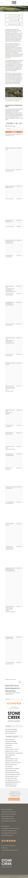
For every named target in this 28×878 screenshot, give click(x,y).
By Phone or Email (14, 799)
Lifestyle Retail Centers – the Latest (11, 760)
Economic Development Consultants (8, 820)
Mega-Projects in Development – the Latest (12, 762)
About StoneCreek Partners (7, 809)
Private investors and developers (11, 729)
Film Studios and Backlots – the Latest (12, 749)
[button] (15, 132)
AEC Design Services (5, 826)
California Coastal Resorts (9, 739)
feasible (13, 47)
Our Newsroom (4, 847)
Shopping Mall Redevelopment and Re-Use (12, 782)
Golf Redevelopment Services (14, 24)
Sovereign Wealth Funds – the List (11, 783)
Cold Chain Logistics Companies (10, 741)
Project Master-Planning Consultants (9, 830)
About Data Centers (8, 745)
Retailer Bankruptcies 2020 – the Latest (12, 772)
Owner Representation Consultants (8, 811)
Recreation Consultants (14, 19)
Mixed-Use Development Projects (11, 764)
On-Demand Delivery (8, 766)
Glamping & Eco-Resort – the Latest (11, 751)
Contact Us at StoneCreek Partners (8, 845)
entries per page (12, 126)
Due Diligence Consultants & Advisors (8, 814)
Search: (8, 128)
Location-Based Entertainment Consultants (10, 828)
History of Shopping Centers (10, 755)
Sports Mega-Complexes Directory (11, 780)
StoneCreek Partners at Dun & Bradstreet (9, 850)
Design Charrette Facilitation (7, 835)
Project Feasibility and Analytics (10, 770)
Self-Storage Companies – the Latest (11, 776)
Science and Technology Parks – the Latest (12, 774)
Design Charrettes (8, 747)
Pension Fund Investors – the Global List (12, 768)
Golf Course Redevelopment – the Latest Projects (14, 753)
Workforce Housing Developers (10, 785)
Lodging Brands (8, 756)
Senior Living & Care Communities (11, 778)
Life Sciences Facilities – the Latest (11, 758)
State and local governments (10, 733)
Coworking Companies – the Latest (11, 743)
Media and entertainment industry (11, 731)
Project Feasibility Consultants (7, 816)
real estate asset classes (10, 39)
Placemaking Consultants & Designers (9, 833)
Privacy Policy (15, 877)
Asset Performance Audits (14, 15)
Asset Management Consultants (7, 818)
